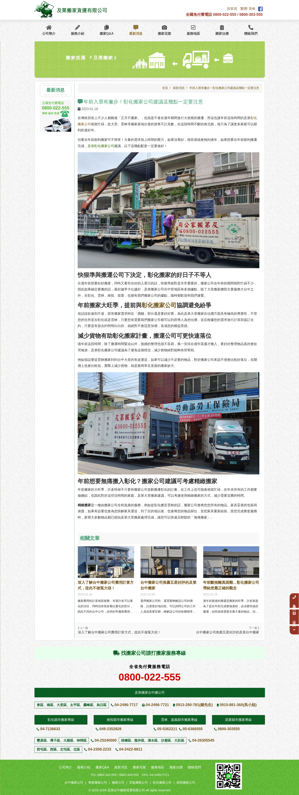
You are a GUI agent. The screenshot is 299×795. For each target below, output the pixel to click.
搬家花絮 (164, 30)
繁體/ (244, 9)
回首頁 (232, 9)
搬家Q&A (107, 30)
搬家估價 (222, 30)
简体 (252, 9)
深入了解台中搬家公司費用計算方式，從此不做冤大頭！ (106, 585)
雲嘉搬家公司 (138, 782)
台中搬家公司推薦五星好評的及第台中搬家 (168, 585)
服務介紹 (77, 30)
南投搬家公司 (185, 782)
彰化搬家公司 (159, 305)
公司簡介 (48, 30)
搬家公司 (118, 782)
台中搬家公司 (74, 782)
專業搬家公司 (97, 782)
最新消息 (135, 30)
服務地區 (193, 30)
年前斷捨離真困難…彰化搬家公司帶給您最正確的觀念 (231, 585)
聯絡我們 (250, 30)
